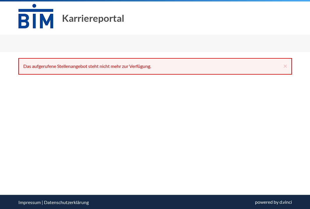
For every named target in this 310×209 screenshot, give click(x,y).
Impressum (29, 202)
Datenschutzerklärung (66, 202)
